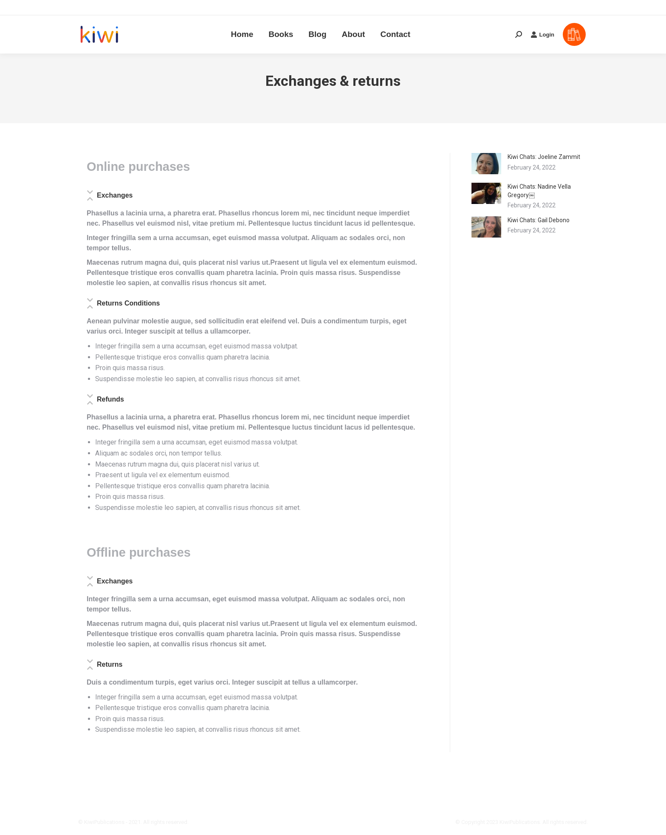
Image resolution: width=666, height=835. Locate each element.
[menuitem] (242, 19)
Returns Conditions (128, 303)
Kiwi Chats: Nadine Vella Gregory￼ (539, 190)
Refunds (110, 399)
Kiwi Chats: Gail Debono (539, 220)
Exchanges (115, 195)
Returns (109, 664)
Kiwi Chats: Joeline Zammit (544, 156)
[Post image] (486, 163)
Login (542, 19)
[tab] (253, 198)
